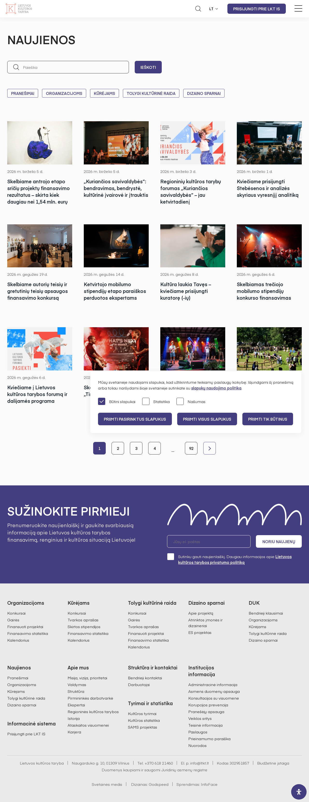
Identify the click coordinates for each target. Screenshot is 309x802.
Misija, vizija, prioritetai (87, 677)
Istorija (74, 718)
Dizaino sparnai (204, 93)
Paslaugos (197, 731)
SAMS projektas (142, 727)
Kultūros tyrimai (142, 713)
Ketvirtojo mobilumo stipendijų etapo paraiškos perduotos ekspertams (115, 291)
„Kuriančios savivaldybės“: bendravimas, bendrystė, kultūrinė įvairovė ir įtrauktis (116, 188)
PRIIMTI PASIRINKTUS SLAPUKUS (135, 419)
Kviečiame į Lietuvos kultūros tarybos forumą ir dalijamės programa (37, 394)
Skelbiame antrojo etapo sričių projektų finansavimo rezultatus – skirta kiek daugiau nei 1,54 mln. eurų (38, 191)
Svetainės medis (107, 784)
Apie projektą (200, 613)
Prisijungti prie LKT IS (256, 8)
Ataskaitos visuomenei (88, 725)
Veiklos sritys (200, 718)
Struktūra (76, 691)
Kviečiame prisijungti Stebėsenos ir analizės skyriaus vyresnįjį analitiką (268, 188)
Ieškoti (148, 67)
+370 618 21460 (159, 763)
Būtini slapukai (116, 401)
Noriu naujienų (278, 541)
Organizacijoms (64, 93)
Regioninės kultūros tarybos (93, 711)
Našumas (190, 401)
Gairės (13, 619)
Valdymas (77, 684)
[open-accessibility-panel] (299, 792)
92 (191, 448)
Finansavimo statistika (27, 633)
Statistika (156, 401)
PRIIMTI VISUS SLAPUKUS (207, 419)
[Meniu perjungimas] (298, 8)
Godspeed (159, 784)
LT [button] (211, 8)
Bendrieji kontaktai (145, 677)
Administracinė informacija (212, 684)
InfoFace (209, 784)
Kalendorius (18, 640)
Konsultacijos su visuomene (213, 698)
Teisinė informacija (205, 725)
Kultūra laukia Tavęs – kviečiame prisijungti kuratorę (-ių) (185, 291)
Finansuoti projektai (25, 626)
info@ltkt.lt (199, 763)
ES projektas (199, 632)
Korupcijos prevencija (208, 704)
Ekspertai (76, 704)
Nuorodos (197, 745)
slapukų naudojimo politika (216, 387)
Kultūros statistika (144, 720)
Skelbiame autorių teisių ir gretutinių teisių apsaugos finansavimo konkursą (37, 291)
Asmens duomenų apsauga (214, 691)
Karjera (74, 731)
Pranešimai (22, 93)
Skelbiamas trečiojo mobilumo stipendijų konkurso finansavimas (264, 291)
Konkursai (16, 613)
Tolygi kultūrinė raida (151, 93)
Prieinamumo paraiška (209, 738)
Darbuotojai (139, 684)
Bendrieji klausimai (266, 613)
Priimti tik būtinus (267, 419)
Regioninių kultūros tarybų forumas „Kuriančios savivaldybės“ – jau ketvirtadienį (190, 191)
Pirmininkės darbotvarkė (90, 698)
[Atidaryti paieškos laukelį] (198, 9)
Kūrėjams (104, 93)
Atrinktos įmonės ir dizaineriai (205, 622)
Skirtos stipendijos (84, 626)
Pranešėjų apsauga (206, 711)
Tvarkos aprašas (83, 619)
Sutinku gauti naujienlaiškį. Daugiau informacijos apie (229, 559)
